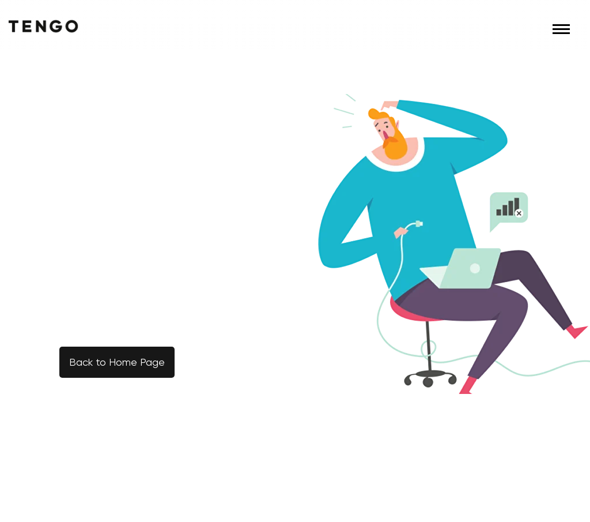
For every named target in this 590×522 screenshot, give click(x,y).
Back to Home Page (117, 362)
